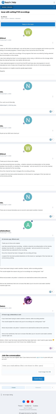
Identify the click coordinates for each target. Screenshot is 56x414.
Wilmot (5, 16)
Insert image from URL (45, 372)
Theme (20, 406)
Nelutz (2, 306)
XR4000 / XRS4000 (15, 18)
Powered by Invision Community (28, 409)
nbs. (1, 92)
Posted (5, 40)
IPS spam (21, 413)
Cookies (35, 406)
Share (13, 387)
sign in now (40, 357)
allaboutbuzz (5, 231)
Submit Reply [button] (38, 379)
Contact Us (28, 406)
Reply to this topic (28, 24)
